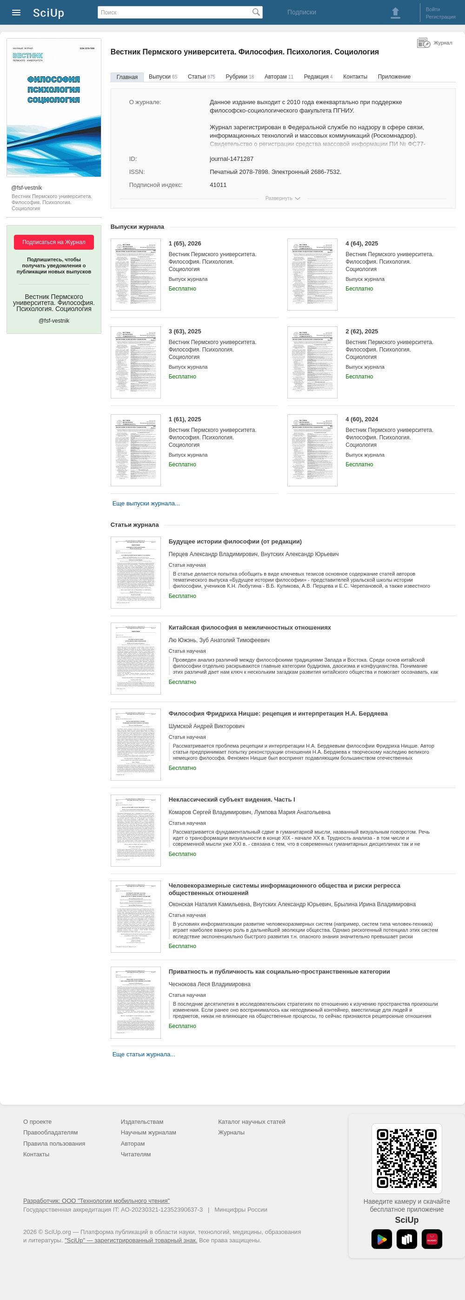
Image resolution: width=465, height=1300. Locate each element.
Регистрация (441, 17)
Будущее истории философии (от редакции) (235, 541)
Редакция (318, 76)
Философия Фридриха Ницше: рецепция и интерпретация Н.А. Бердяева (278, 713)
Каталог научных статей (252, 1121)
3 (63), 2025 (216, 344)
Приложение (394, 76)
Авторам (279, 76)
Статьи (201, 76)
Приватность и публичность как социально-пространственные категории (279, 971)
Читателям (136, 1154)
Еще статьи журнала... (144, 1054)
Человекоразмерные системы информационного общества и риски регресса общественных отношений (284, 889)
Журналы (231, 1132)
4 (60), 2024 (393, 432)
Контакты (355, 76)
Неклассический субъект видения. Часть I (232, 799)
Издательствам (142, 1121)
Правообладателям (50, 1132)
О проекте (37, 1121)
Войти (433, 9)
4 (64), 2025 (393, 256)
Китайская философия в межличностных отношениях (250, 627)
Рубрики (240, 76)
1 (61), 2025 (216, 432)
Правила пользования (54, 1143)
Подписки (301, 12)
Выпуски (163, 76)
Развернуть (279, 198)
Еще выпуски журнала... (146, 503)
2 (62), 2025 (393, 344)
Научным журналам (148, 1132)
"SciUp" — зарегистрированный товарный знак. (131, 1240)
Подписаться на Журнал (54, 242)
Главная (127, 77)
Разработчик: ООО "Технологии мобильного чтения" (96, 1200)
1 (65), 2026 (216, 256)
